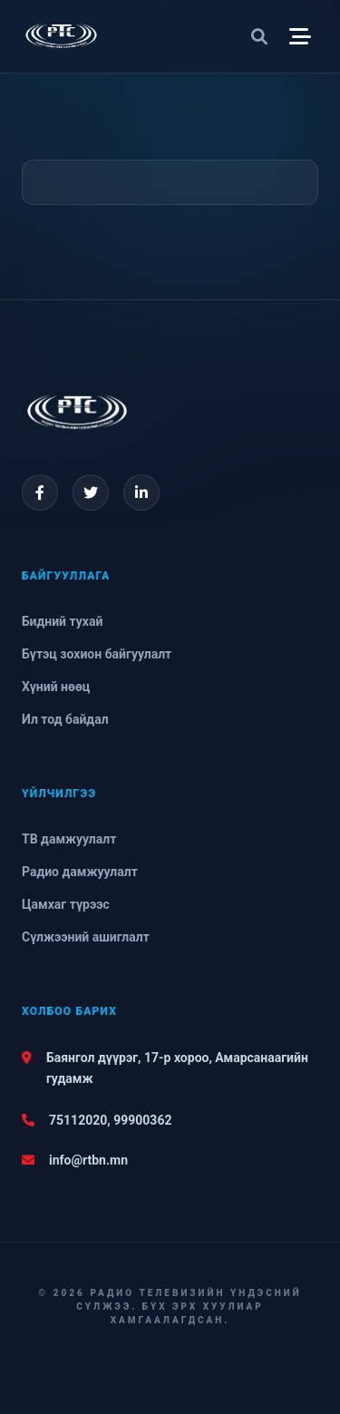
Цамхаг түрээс (66, 904)
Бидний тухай (62, 621)
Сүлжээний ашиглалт (86, 937)
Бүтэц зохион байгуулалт (96, 654)
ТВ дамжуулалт (69, 839)
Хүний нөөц (56, 686)
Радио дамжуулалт (80, 871)
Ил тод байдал (65, 719)
